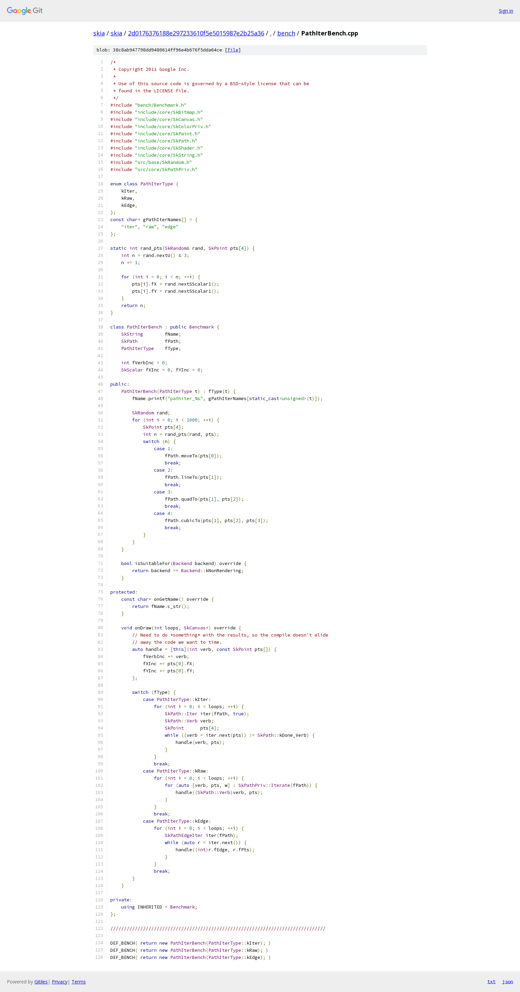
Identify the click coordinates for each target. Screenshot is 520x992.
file (232, 50)
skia (99, 33)
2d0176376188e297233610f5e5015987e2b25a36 (196, 33)
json (507, 981)
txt (491, 981)
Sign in (506, 10)
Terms (79, 981)
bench (286, 33)
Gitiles (41, 981)
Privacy (59, 981)
